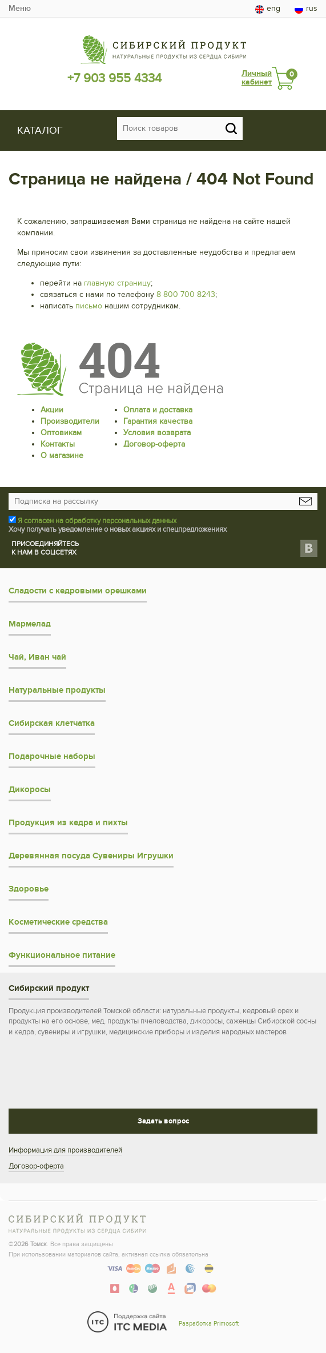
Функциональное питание (62, 955)
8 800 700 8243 (185, 294)
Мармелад (30, 624)
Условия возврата (157, 432)
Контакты (58, 444)
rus (306, 8)
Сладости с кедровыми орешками (78, 590)
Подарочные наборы (52, 756)
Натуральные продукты (57, 690)
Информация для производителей (65, 1150)
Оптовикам (61, 432)
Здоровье (29, 889)
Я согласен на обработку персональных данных (97, 520)
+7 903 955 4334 (114, 78)
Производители (70, 421)
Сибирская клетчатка (52, 723)
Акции (52, 410)
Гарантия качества (157, 421)
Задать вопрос (163, 1121)
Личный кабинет (257, 78)
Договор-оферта (154, 444)
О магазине (62, 455)
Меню (20, 8)
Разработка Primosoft (209, 1323)
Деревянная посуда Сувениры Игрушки (91, 855)
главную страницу (117, 283)
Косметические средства (58, 922)
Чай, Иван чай (37, 657)
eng (267, 8)
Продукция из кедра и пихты (68, 822)
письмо (88, 306)
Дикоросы (30, 789)
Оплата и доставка (157, 410)
